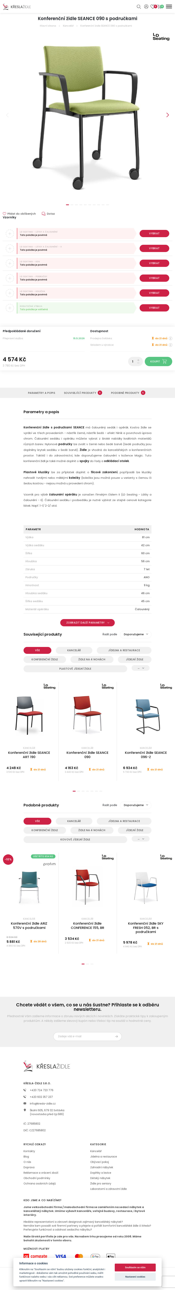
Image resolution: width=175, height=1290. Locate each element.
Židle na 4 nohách (91, 659)
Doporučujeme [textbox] (134, 634)
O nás (27, 1162)
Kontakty (29, 1151)
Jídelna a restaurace (124, 650)
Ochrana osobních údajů (40, 1183)
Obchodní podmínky (37, 1178)
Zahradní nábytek (101, 1167)
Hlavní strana (48, 25)
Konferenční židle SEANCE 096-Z (146, 754)
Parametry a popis (41, 393)
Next (168, 115)
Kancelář (68, 25)
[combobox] (135, 634)
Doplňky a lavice (100, 1173)
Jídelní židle (134, 659)
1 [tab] (67, 204)
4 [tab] (80, 204)
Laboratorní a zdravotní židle (108, 1189)
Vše (37, 650)
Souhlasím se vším (135, 1267)
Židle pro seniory (100, 1183)
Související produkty (83, 392)
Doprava (29, 1167)
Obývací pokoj (99, 1162)
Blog (26, 1156)
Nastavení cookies (135, 1276)
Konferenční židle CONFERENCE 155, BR (87, 925)
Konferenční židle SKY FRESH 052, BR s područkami (146, 927)
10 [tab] (107, 204)
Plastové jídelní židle (75, 669)
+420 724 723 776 (38, 1090)
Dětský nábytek (100, 1178)
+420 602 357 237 (38, 1097)
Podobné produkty (128, 392)
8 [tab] (98, 204)
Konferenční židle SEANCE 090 (87, 754)
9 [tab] (103, 204)
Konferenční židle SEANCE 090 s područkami (106, 25)
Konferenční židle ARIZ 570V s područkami (29, 925)
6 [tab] (89, 204)
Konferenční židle (45, 659)
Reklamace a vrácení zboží (41, 1173)
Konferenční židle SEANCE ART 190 (29, 754)
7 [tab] (94, 204)
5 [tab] (85, 204)
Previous (7, 115)
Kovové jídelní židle (75, 839)
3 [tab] (76, 204)
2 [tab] (71, 204)
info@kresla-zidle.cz (40, 1103)
